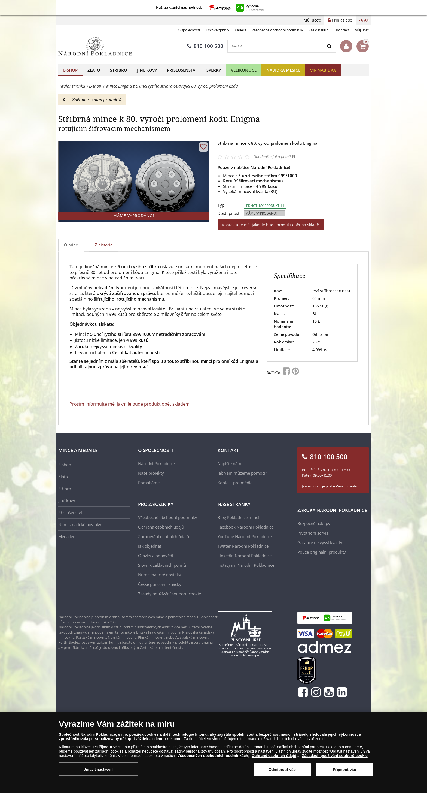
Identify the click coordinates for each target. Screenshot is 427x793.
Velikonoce (244, 70)
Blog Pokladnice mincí (238, 517)
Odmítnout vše (282, 769)
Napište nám (229, 463)
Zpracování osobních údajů (163, 536)
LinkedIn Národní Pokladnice (245, 555)
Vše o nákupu (320, 30)
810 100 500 (205, 46)
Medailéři (67, 536)
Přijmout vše (344, 769)
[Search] (330, 46)
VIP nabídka (323, 70)
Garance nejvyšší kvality (319, 542)
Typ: (221, 205)
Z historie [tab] (103, 245)
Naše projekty (151, 473)
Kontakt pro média (235, 482)
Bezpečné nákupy (313, 523)
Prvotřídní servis (312, 533)
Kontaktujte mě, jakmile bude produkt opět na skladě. (271, 224)
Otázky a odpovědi (155, 555)
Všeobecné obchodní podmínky (277, 30)
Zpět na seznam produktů (91, 99)
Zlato (93, 70)
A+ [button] (366, 20)
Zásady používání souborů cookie (169, 593)
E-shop (70, 70)
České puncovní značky (159, 584)
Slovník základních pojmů (162, 565)
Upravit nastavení (98, 769)
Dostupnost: (229, 213)
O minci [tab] (71, 245)
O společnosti (189, 30)
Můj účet (362, 30)
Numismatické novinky (79, 524)
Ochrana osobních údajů (161, 527)
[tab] (104, 245)
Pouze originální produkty (321, 552)
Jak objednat (149, 546)
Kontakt (342, 30)
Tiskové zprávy (217, 30)
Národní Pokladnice (156, 463)
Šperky (213, 70)
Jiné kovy (147, 70)
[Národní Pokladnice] (95, 46)
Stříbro (118, 70)
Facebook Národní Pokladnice (245, 527)
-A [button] (361, 20)
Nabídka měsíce (283, 70)
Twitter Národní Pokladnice (243, 546)
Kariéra (240, 30)
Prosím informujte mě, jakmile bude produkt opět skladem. (130, 404)
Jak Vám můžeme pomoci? (242, 473)
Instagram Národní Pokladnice (246, 565)
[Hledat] (276, 46)
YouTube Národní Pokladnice (245, 536)
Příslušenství (182, 70)
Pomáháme (149, 482)
